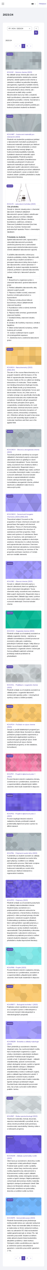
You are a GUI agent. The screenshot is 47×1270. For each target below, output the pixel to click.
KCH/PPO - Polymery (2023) (17, 900)
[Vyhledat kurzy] (36, 29)
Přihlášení (42, 4)
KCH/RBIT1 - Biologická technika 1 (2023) (22, 1005)
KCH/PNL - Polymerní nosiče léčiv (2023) (22, 853)
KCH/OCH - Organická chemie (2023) (20, 631)
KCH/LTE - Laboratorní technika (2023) (21, 204)
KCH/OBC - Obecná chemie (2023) (19, 581)
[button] (33, 4)
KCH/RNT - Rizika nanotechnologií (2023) (22, 1116)
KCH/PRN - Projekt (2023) (16, 968)
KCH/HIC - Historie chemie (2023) (19, 72)
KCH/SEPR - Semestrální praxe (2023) (21, 1218)
